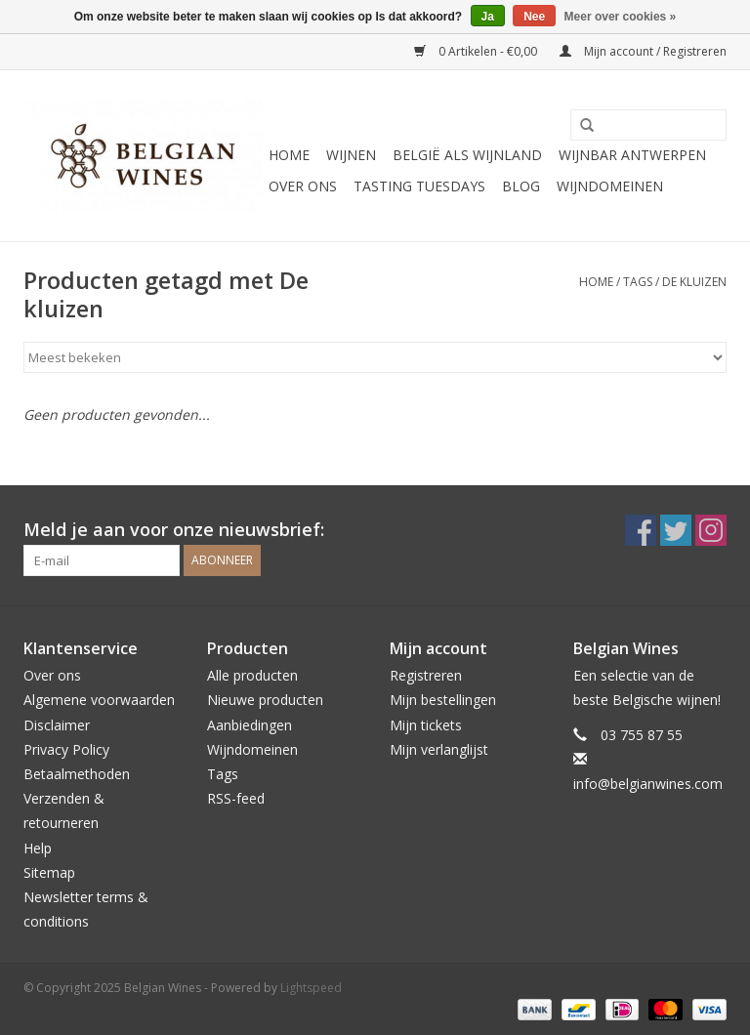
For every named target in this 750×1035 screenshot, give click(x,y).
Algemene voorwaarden (99, 699)
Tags (637, 281)
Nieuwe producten (265, 699)
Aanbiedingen (249, 725)
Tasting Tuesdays (419, 186)
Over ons (303, 186)
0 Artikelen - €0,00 (477, 51)
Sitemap (49, 872)
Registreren (426, 675)
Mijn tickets (426, 725)
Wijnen (351, 154)
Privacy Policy (66, 749)
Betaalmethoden (76, 774)
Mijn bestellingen (443, 699)
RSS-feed (236, 798)
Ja (487, 16)
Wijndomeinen (610, 186)
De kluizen (694, 281)
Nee (534, 16)
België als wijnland (467, 154)
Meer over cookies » (620, 16)
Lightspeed (311, 987)
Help (37, 848)
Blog (521, 186)
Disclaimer (56, 725)
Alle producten (252, 675)
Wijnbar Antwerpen (632, 154)
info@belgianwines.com (648, 783)
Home (289, 154)
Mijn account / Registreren (643, 51)
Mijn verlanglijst (439, 749)
